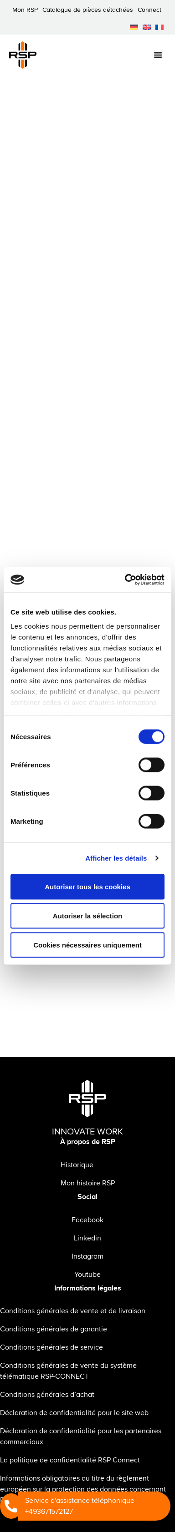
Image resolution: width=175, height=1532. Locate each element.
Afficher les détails (116, 858)
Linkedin (87, 1238)
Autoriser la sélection (88, 915)
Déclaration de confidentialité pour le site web (74, 1412)
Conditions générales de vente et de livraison (72, 1310)
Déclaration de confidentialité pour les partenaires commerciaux (80, 1436)
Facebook (87, 1220)
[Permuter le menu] (158, 55)
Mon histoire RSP (88, 1183)
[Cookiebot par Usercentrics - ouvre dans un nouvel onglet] (125, 580)
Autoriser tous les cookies (87, 886)
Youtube (87, 1274)
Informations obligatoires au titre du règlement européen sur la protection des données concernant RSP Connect (83, 1489)
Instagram (87, 1256)
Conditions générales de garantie (53, 1329)
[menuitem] (134, 27)
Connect (149, 10)
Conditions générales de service (51, 1347)
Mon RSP (25, 10)
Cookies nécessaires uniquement (87, 944)
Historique (77, 1164)
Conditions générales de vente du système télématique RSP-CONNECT (68, 1371)
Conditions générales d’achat (47, 1394)
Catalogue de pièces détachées (87, 10)
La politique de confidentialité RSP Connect (70, 1460)
